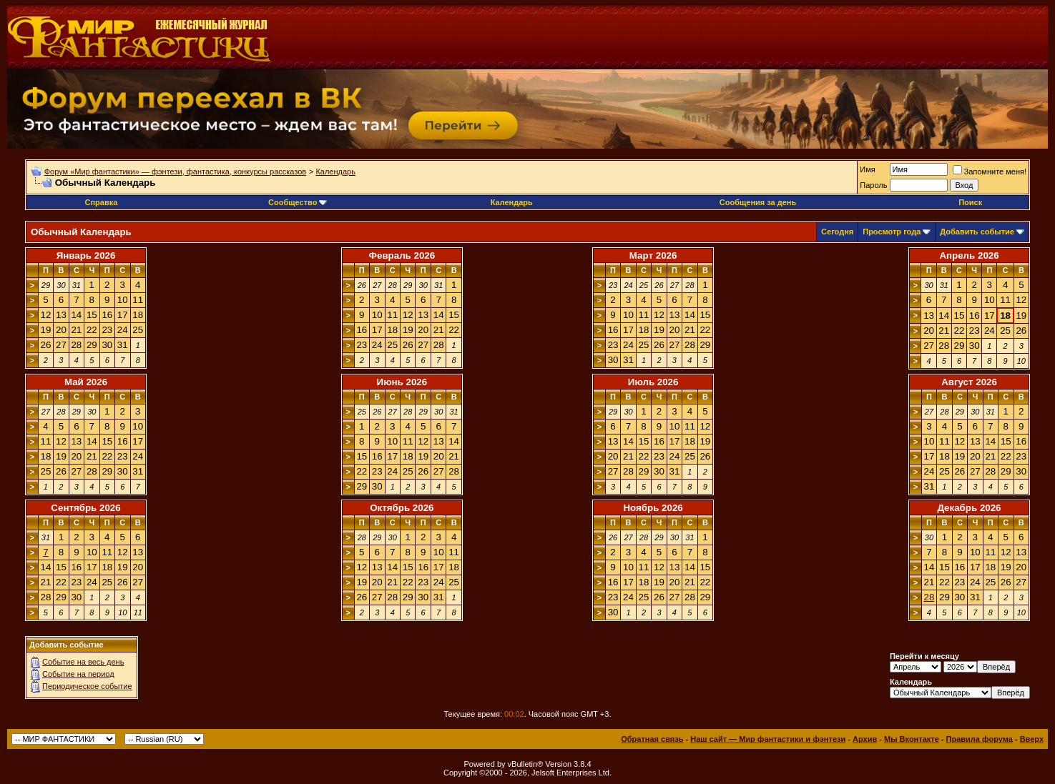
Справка (101, 202)
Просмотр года (892, 231)
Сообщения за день (758, 202)
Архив (865, 739)
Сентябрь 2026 (85, 507)
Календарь (335, 171)
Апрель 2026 (968, 255)
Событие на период (78, 674)
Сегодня (837, 231)
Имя (867, 169)
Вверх (1032, 739)
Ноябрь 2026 (652, 507)
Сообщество (297, 202)
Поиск (970, 202)
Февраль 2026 (402, 255)
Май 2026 (85, 382)
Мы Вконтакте (911, 739)
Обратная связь (652, 739)
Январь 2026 (86, 255)
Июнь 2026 (402, 382)
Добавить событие (977, 231)
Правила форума (979, 739)
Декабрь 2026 (969, 507)
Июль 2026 (653, 382)
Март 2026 (653, 255)
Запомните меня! (989, 171)
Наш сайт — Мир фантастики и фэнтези (767, 739)
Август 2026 (969, 382)
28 (929, 597)
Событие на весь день (83, 662)
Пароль (873, 185)
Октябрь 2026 (401, 507)
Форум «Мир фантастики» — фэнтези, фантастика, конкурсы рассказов (175, 171)
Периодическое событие (87, 686)
